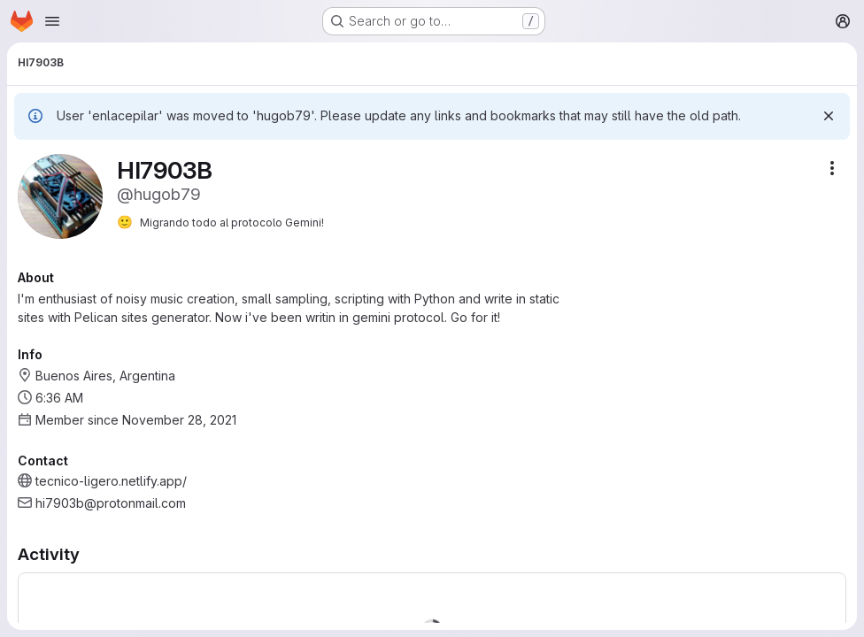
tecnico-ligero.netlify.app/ (111, 480)
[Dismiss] (828, 116)
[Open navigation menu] (52, 21)
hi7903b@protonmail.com (110, 502)
